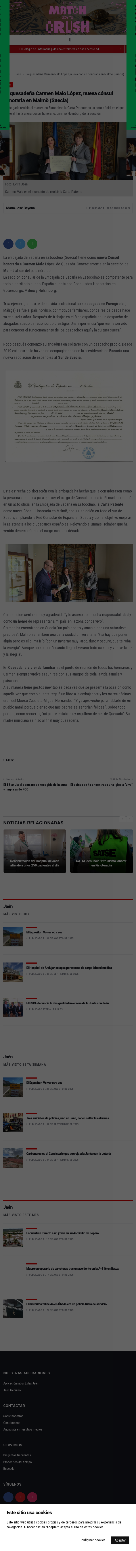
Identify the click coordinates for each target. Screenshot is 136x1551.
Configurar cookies (92, 1540)
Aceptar (120, 1540)
